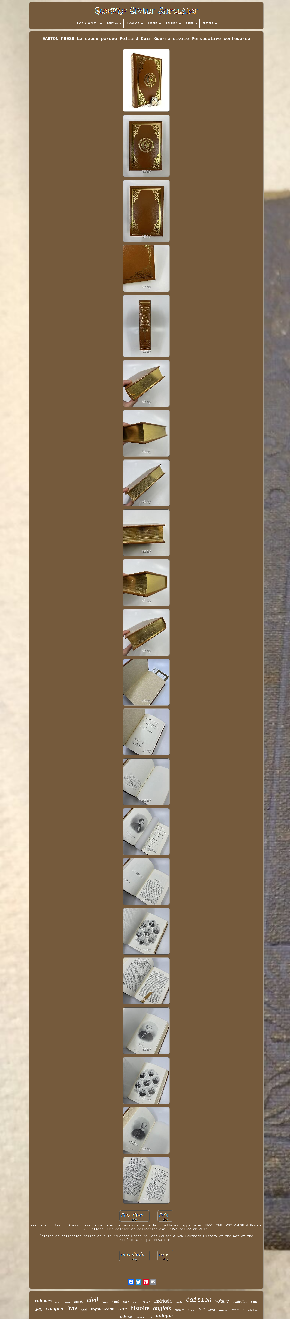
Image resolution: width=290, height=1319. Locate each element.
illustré (146, 1302)
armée (78, 1301)
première (140, 1317)
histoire (140, 1308)
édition (199, 1300)
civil (92, 1299)
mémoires (223, 1310)
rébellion (253, 1309)
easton (67, 1302)
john (150, 1318)
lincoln (105, 1302)
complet (54, 1308)
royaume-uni (102, 1309)
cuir (254, 1301)
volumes (43, 1300)
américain (163, 1300)
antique (164, 1315)
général (191, 1310)
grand (58, 1302)
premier (179, 1309)
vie (202, 1308)
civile (38, 1309)
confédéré (240, 1301)
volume (222, 1301)
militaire (238, 1309)
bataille (179, 1302)
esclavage (126, 1316)
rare (122, 1308)
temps (136, 1301)
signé (115, 1301)
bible (126, 1301)
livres (211, 1309)
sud (84, 1310)
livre (72, 1308)
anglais (162, 1308)
